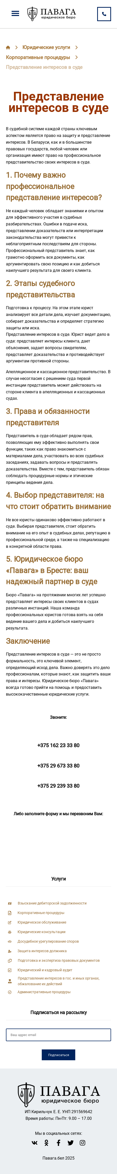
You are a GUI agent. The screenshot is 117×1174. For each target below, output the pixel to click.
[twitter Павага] (71, 1143)
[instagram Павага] (82, 1143)
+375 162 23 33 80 (58, 745)
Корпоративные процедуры (38, 57)
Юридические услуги (46, 47)
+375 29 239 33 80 (58, 786)
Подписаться (58, 1055)
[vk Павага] (34, 1143)
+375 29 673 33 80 (58, 766)
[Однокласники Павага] (46, 1143)
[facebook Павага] (58, 1143)
